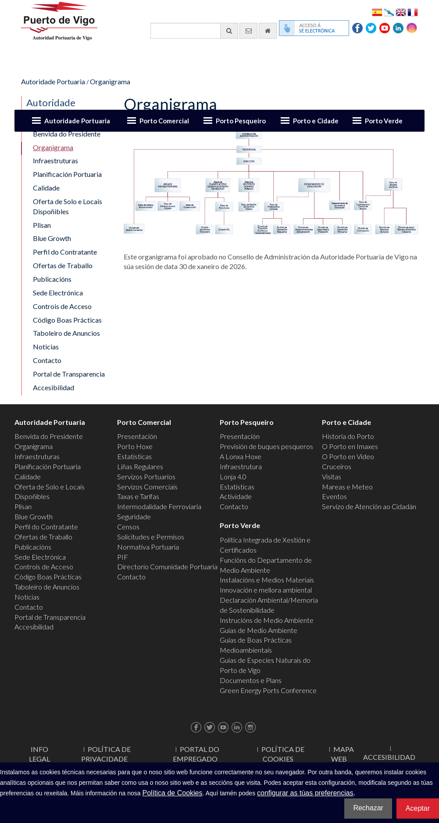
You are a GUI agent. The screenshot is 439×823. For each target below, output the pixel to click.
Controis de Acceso (62, 306)
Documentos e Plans (251, 680)
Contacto (47, 360)
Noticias (46, 346)
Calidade (46, 187)
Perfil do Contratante (65, 252)
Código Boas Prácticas (67, 320)
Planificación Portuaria (67, 174)
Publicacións (52, 279)
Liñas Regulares (140, 466)
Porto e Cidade (316, 121)
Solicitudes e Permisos (150, 536)
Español (377, 11)
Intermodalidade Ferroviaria (159, 506)
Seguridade (134, 516)
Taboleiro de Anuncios (66, 333)
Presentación (137, 436)
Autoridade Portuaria (77, 121)
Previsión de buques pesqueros (266, 446)
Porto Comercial (164, 121)
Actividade (236, 496)
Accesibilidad (53, 387)
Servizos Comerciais (147, 486)
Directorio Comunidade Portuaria (167, 566)
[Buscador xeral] (194, 31)
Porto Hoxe (135, 446)
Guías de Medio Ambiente (258, 630)
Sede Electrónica (58, 292)
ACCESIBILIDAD (389, 757)
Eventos (334, 496)
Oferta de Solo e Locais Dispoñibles (67, 206)
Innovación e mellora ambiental (266, 590)
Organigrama (110, 81)
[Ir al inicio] (268, 31)
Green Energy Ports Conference (268, 690)
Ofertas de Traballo (63, 265)
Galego (389, 11)
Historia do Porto (348, 436)
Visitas (331, 476)
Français (412, 11)
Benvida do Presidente (48, 436)
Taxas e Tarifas (138, 496)
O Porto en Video (348, 456)
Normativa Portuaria (148, 547)
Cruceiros (336, 466)
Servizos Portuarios (146, 476)
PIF (122, 557)
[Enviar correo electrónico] (248, 31)
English (401, 11)
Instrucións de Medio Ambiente (267, 620)
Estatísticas (134, 456)
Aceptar (418, 808)
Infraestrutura (241, 466)
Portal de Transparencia (69, 374)
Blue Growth (52, 238)
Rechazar (368, 808)
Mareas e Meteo (347, 486)
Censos (128, 526)
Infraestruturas (55, 160)
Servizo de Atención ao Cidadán (369, 506)
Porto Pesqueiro (241, 121)
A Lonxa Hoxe (240, 456)
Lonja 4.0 (233, 476)
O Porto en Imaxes (350, 446)
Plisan (42, 225)
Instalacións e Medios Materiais (267, 579)
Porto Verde (384, 121)
